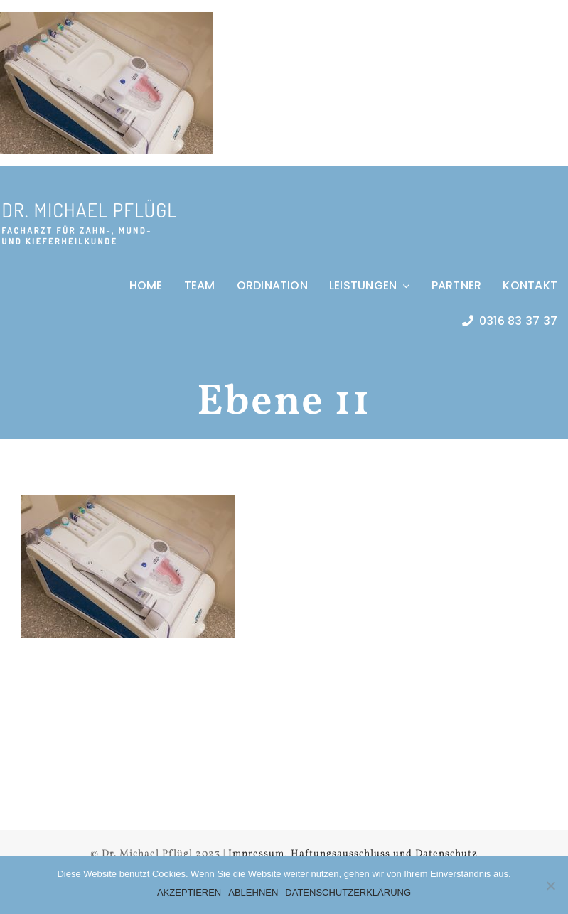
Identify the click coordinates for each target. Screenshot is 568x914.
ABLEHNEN (253, 892)
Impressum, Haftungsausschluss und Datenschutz (353, 854)
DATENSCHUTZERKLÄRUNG (348, 892)
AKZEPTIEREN (189, 892)
